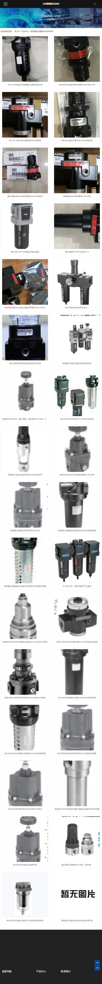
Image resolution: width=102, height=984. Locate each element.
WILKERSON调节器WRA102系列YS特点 (25, 809)
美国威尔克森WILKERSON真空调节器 (77, 921)
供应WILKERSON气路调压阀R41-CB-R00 (77, 475)
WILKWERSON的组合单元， (77, 308)
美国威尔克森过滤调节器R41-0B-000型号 (25, 475)
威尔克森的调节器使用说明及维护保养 (25, 363)
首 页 (17, 31)
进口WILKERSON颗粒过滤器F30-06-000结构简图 (25, 753)
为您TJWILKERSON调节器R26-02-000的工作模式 (25, 698)
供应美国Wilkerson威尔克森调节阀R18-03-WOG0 (25, 308)
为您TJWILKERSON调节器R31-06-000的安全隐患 (77, 642)
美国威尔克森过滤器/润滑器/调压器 (76, 363)
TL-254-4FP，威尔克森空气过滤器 (77, 586)
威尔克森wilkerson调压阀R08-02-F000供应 (25, 196)
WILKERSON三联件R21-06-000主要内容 (77, 419)
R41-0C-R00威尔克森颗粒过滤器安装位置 (25, 85)
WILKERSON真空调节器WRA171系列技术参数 (76, 753)
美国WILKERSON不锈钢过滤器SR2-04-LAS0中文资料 (25, 642)
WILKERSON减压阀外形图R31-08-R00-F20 (77, 85)
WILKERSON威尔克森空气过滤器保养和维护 (25, 921)
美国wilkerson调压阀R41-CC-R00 (77, 196)
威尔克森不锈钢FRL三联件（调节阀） (77, 865)
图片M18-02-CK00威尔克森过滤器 (25, 252)
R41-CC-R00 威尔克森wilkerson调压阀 (25, 140)
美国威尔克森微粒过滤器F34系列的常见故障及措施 (25, 586)
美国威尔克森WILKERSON (42, 31)
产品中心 (25, 31)
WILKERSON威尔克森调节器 (25, 865)
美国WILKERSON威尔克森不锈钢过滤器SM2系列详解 (77, 809)
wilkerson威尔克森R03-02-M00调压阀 (76, 140)
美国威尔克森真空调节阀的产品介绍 (25, 530)
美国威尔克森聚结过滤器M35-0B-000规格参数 (77, 530)
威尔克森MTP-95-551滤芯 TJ (77, 252)
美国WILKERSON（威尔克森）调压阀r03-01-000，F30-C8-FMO (25, 419)
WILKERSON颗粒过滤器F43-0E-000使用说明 (77, 698)
